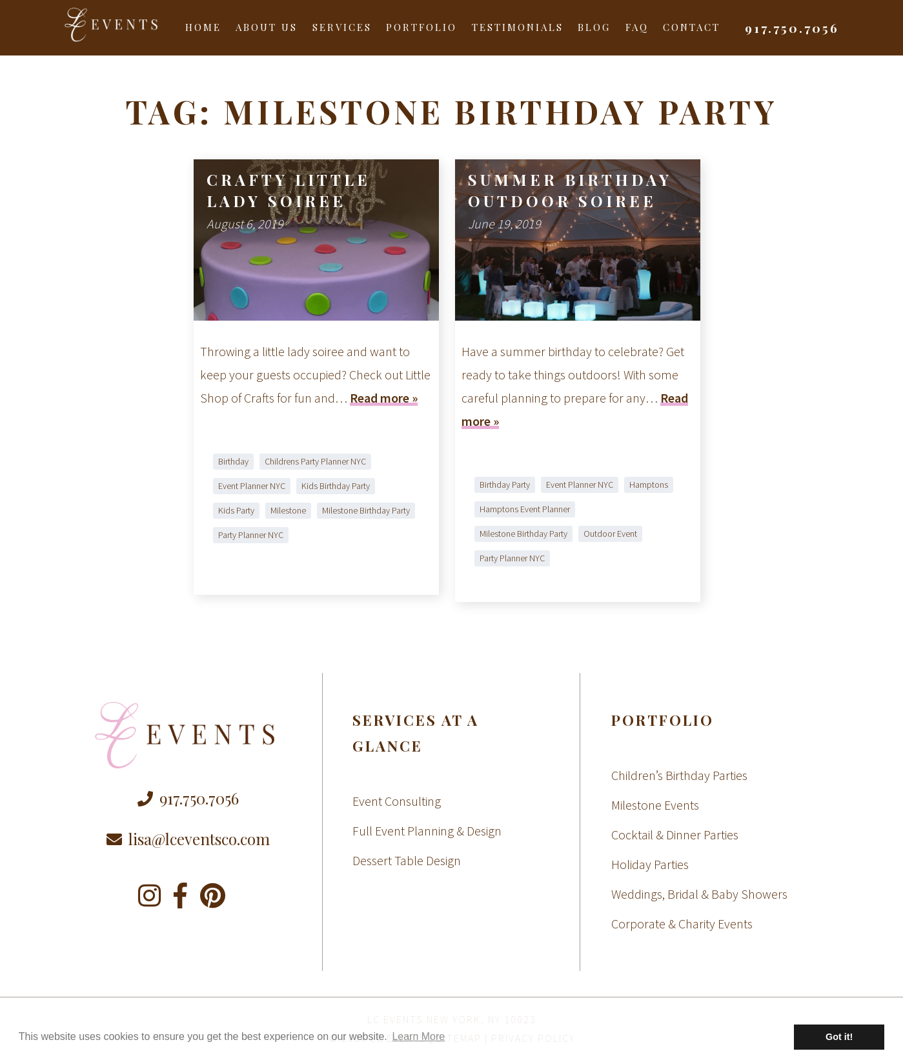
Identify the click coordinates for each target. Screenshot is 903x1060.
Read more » (384, 398)
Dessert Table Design (406, 860)
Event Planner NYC (251, 486)
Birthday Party (505, 484)
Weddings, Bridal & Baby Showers (699, 894)
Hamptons (648, 484)
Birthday (233, 461)
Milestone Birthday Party (366, 510)
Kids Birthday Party (335, 486)
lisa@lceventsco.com (188, 838)
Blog (594, 27)
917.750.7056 (792, 27)
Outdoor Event (610, 533)
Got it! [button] (839, 1037)
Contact (691, 27)
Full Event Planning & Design (427, 831)
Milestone (288, 510)
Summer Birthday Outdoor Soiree (570, 190)
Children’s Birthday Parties (679, 775)
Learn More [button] (418, 1036)
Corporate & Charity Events (682, 923)
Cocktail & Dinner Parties (674, 834)
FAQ (637, 27)
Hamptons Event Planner (525, 509)
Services (342, 27)
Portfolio (421, 27)
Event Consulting (396, 801)
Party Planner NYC (250, 535)
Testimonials (517, 27)
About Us (267, 27)
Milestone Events (655, 805)
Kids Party (236, 510)
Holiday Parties (650, 864)
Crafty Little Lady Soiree (288, 190)
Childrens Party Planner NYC (315, 461)
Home (203, 27)
